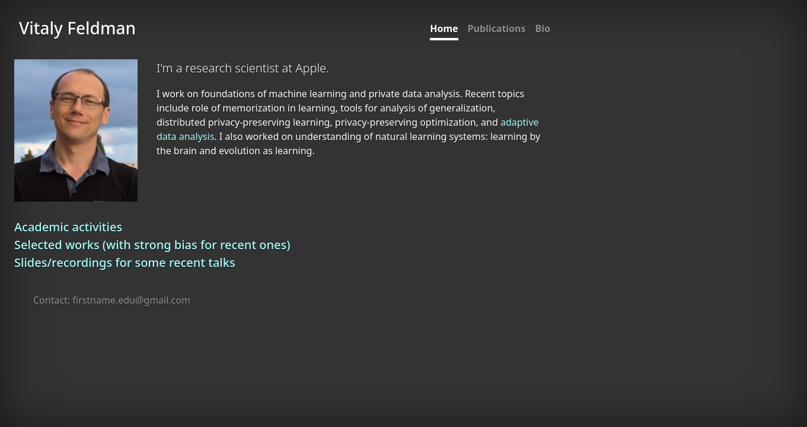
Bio (542, 28)
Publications (497, 28)
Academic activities (68, 227)
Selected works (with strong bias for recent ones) (152, 245)
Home (444, 28)
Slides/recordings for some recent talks (124, 262)
